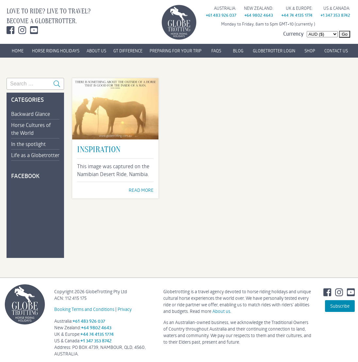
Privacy (125, 309)
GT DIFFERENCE (127, 51)
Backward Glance (30, 113)
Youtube (34, 30)
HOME (18, 51)
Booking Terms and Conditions (84, 309)
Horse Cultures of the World (31, 128)
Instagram (22, 30)
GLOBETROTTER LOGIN (274, 51)
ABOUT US (96, 51)
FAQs (216, 51)
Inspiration (99, 149)
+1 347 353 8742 (335, 15)
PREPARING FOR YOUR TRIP (176, 51)
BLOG (238, 51)
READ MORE (141, 190)
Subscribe (340, 306)
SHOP (309, 51)
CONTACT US (336, 51)
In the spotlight (28, 143)
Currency (293, 33)
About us (221, 311)
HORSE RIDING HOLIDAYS (55, 51)
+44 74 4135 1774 (297, 15)
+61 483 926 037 (221, 15)
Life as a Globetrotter (35, 155)
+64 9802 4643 (258, 15)
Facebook (10, 30)
